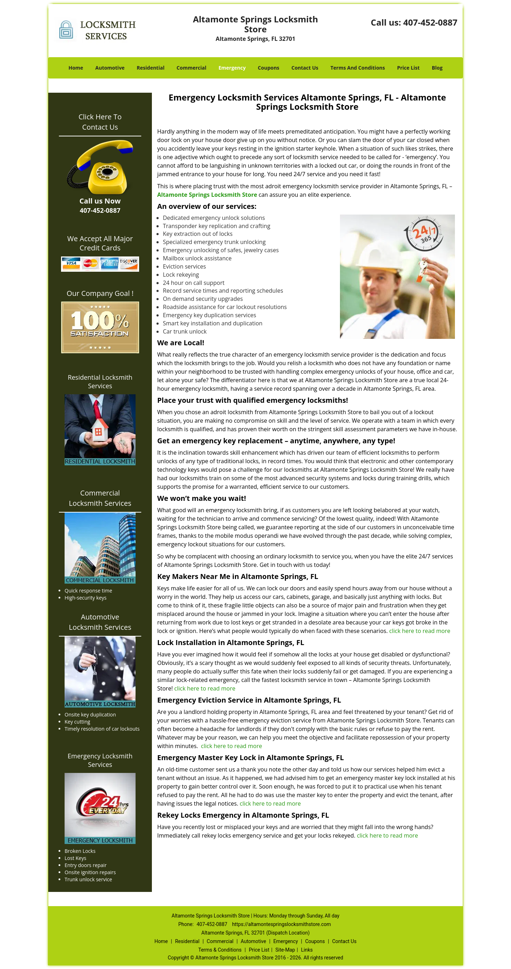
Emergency (232, 67)
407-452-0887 (430, 22)
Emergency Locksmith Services (100, 760)
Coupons (268, 67)
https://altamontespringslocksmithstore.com (281, 924)
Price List (408, 67)
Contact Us (304, 67)
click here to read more (420, 631)
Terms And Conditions (357, 67)
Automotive (110, 67)
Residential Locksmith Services (100, 381)
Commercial (192, 67)
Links (307, 950)
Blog (437, 67)
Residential (150, 67)
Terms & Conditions (220, 950)
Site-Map (285, 950)
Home (75, 67)
